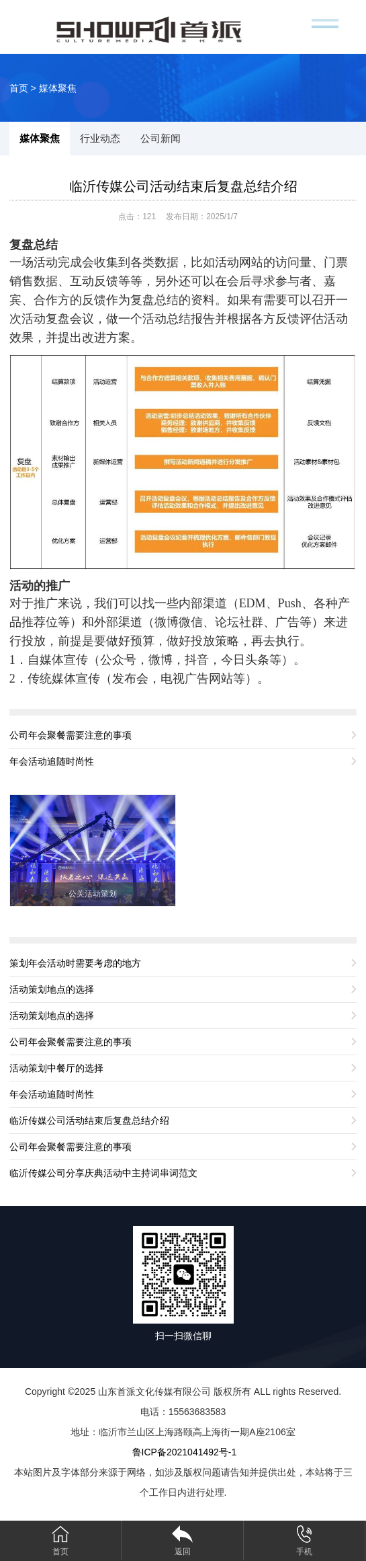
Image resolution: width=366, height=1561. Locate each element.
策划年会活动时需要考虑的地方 (75, 963)
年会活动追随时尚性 (51, 761)
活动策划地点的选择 (51, 989)
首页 (18, 88)
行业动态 (100, 138)
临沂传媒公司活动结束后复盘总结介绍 (183, 186)
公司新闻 (160, 138)
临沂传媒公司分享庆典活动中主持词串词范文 (103, 1173)
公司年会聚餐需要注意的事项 (70, 735)
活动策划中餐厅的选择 (56, 1068)
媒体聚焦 (58, 88)
